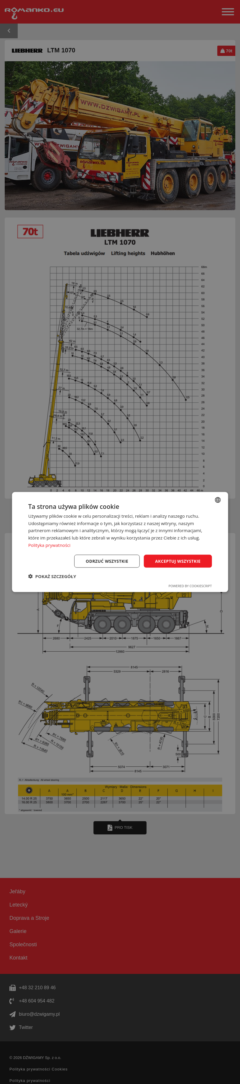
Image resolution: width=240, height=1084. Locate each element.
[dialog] (120, 542)
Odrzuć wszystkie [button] (107, 561)
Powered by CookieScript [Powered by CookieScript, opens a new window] (190, 586)
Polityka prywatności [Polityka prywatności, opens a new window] (49, 545)
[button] (52, 576)
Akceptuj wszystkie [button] (177, 561)
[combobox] (218, 500)
